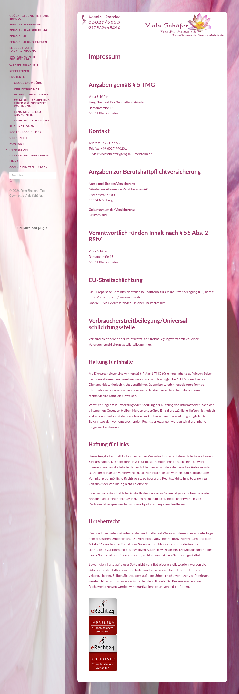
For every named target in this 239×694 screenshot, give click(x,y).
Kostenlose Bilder (25, 132)
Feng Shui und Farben (28, 42)
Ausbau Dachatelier (31, 94)
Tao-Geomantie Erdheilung (22, 58)
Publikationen (22, 126)
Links (13, 161)
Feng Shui (17, 36)
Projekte (17, 77)
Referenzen (19, 71)
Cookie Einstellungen (28, 167)
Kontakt (16, 143)
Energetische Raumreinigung (22, 49)
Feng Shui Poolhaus (31, 120)
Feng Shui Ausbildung (28, 30)
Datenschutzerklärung (30, 155)
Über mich (18, 138)
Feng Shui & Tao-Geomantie (28, 113)
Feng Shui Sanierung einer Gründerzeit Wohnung (32, 103)
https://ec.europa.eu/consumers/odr (114, 297)
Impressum (18, 149)
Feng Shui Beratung (26, 24)
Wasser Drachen (23, 65)
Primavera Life (26, 88)
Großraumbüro (28, 82)
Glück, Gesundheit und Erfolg (29, 17)
